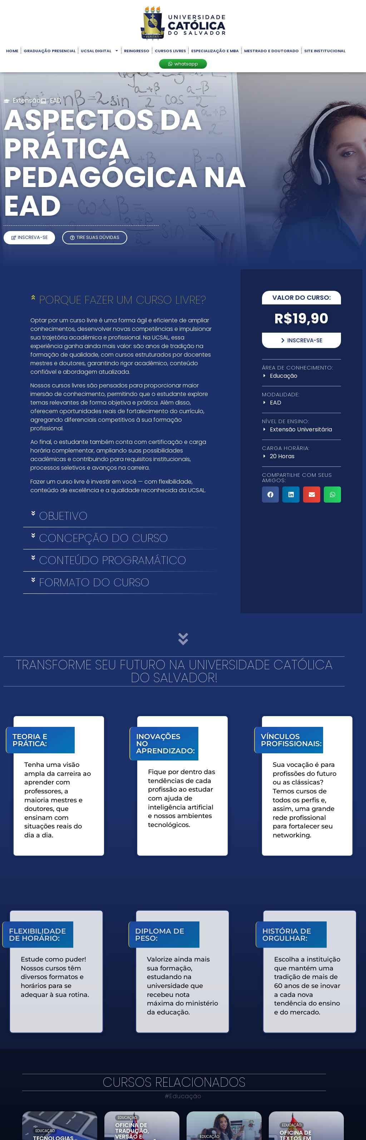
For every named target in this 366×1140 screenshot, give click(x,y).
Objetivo (63, 516)
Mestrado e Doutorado (271, 51)
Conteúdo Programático (112, 560)
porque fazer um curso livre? (122, 300)
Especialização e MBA (215, 51)
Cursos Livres (170, 51)
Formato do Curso (94, 582)
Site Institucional (324, 51)
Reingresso (136, 51)
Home (12, 51)
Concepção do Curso (103, 538)
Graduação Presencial (49, 51)
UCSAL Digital (100, 50)
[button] (122, 300)
